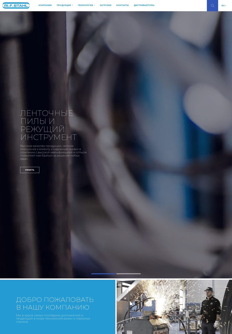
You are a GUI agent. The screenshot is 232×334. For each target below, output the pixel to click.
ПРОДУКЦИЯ (64, 5)
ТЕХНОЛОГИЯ (85, 5)
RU (223, 5)
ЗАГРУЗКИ (105, 5)
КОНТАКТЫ (122, 5)
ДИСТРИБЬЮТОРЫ (144, 5)
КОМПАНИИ (45, 5)
